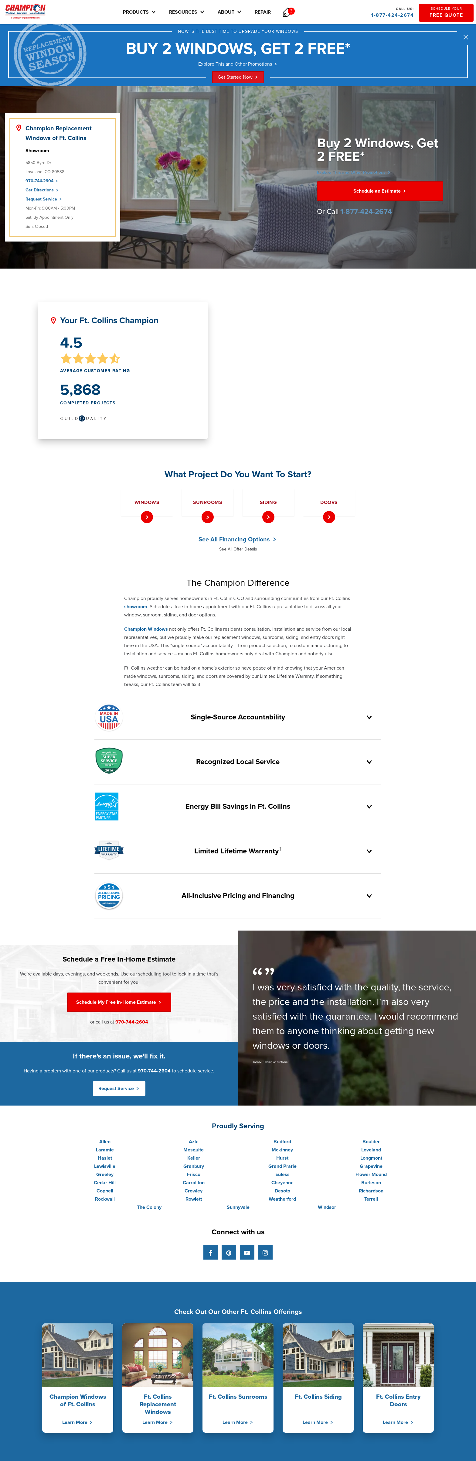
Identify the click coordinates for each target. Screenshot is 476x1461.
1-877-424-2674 (392, 12)
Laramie (105, 1152)
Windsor (327, 1209)
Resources (196, 12)
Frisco (193, 1177)
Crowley (193, 1193)
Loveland (371, 1152)
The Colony (149, 1209)
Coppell (105, 1193)
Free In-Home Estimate (119, 1004)
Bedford (282, 1144)
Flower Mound (371, 1177)
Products (149, 12)
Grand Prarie (282, 1168)
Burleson (371, 1185)
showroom (135, 609)
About (238, 12)
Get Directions (42, 192)
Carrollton (194, 1185)
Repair (272, 12)
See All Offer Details (238, 551)
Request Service (44, 201)
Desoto (282, 1193)
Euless (282, 1177)
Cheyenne (282, 1185)
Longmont (371, 1160)
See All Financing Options (238, 541)
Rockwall (105, 1201)
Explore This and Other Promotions (238, 66)
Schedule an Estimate (380, 193)
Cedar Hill (105, 1185)
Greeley (105, 1177)
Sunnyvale (238, 1209)
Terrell (371, 1201)
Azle (194, 1144)
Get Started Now (238, 79)
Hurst (282, 1160)
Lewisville (104, 1168)
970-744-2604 (42, 183)
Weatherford (282, 1201)
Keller (193, 1160)
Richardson (371, 1193)
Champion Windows (146, 631)
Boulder (371, 1144)
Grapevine (371, 1168)
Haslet (105, 1160)
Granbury (193, 1168)
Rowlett (193, 1201)
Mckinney (282, 1152)
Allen (104, 1144)
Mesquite (193, 1152)
